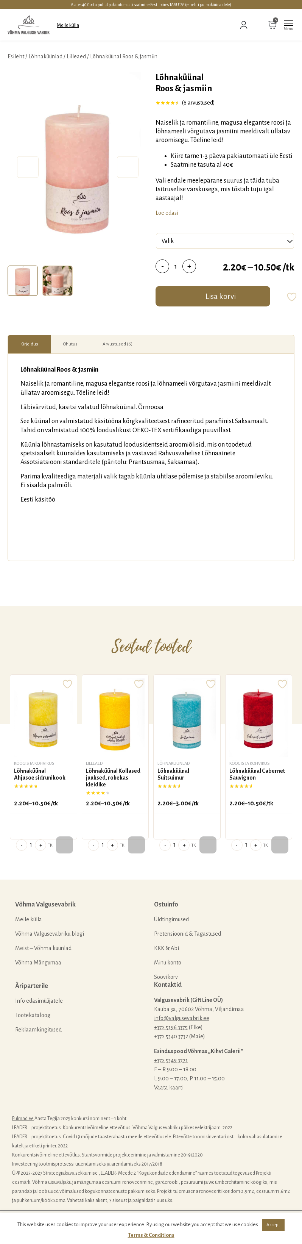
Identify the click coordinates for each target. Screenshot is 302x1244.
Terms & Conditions (151, 1235)
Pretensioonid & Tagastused (187, 934)
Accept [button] (273, 1224)
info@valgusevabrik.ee (181, 1018)
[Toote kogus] (175, 266)
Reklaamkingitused (38, 1030)
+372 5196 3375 (171, 1027)
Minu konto (167, 963)
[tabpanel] (78, 167)
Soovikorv (166, 977)
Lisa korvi (220, 296)
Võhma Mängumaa (38, 963)
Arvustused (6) (117, 344)
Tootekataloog (32, 1015)
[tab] (23, 281)
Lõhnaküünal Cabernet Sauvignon (257, 774)
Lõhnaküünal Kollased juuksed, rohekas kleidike (113, 777)
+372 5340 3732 (171, 1036)
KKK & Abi (166, 948)
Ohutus (70, 344)
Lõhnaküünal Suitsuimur (173, 774)
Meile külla (68, 25)
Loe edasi (167, 213)
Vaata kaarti (169, 1088)
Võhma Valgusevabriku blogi (49, 934)
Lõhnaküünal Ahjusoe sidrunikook (39, 774)
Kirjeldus (29, 344)
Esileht (16, 56)
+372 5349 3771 (171, 1060)
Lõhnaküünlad (45, 56)
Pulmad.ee (23, 1118)
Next (128, 167)
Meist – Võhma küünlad (43, 948)
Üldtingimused (171, 919)
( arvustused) (198, 103)
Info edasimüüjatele (39, 1001)
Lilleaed (76, 56)
